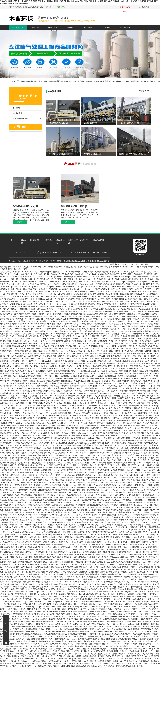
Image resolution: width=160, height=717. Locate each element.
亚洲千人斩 (81, 282)
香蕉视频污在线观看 (110, 661)
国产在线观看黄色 (106, 353)
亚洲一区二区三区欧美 (58, 304)
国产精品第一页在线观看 (68, 358)
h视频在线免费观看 (115, 584)
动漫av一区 (52, 311)
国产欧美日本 (79, 301)
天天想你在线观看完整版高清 (34, 468)
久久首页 (81, 530)
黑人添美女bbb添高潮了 (56, 309)
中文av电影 (101, 624)
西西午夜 (118, 497)
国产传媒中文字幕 (67, 378)
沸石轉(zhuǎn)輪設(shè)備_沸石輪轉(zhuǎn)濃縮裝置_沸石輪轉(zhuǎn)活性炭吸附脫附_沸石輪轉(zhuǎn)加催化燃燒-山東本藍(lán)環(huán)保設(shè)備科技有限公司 (81, 81)
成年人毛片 (93, 430)
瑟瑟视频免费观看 (111, 559)
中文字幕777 (39, 324)
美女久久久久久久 (67, 522)
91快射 (18, 549)
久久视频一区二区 (73, 366)
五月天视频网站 (17, 544)
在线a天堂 (44, 378)
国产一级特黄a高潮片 (42, 443)
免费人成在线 (6, 321)
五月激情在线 (20, 574)
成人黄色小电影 (91, 274)
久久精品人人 (109, 497)
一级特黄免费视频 (19, 326)
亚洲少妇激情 (56, 287)
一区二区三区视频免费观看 (78, 304)
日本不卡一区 (109, 368)
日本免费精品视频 (58, 609)
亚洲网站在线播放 (90, 512)
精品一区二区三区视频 (117, 495)
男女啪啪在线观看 (98, 453)
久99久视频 (125, 334)
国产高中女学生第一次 (94, 319)
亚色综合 (6, 532)
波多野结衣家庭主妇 (97, 443)
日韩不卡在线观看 (36, 430)
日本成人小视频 (100, 574)
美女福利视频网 (148, 562)
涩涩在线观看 (54, 649)
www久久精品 (85, 594)
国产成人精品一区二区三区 (107, 468)
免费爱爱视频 (128, 351)
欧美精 (5, 490)
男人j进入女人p (67, 301)
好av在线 (79, 388)
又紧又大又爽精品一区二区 (20, 388)
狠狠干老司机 (36, 299)
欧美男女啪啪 (135, 433)
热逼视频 (109, 282)
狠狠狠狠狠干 (108, 396)
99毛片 (136, 468)
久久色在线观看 (88, 272)
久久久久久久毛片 (68, 344)
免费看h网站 (8, 314)
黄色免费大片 (6, 287)
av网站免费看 (6, 326)
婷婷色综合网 (69, 314)
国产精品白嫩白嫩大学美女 (24, 611)
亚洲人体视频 (48, 664)
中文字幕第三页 (17, 614)
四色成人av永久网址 (87, 284)
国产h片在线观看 (21, 592)
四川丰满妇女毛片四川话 (12, 420)
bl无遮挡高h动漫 (98, 311)
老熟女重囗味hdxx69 (99, 393)
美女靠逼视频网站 (89, 604)
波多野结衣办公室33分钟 (78, 373)
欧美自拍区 (79, 636)
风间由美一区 (49, 505)
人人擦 (34, 398)
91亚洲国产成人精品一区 (101, 289)
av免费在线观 (112, 475)
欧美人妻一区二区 (109, 420)
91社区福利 (141, 296)
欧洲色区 (144, 458)
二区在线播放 (44, 542)
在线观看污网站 (42, 649)
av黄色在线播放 (79, 455)
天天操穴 (8, 411)
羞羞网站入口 (120, 455)
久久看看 (62, 487)
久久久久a (97, 420)
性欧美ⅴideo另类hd (121, 577)
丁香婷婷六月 (138, 659)
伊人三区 (75, 651)
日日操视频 (11, 656)
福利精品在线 (49, 453)
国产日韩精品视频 (77, 644)
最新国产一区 (114, 309)
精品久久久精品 (100, 549)
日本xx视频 (48, 376)
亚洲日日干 (156, 475)
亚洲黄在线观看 (134, 629)
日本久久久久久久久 (126, 435)
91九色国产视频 (147, 433)
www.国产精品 (8, 599)
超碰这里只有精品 (135, 331)
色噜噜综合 (19, 428)
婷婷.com (149, 641)
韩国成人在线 (148, 430)
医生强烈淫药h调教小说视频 (28, 316)
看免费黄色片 (30, 659)
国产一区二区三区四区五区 (117, 331)
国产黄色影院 (55, 428)
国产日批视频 (72, 639)
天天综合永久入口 (49, 356)
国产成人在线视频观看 (19, 344)
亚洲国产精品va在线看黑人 (132, 430)
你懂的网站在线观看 (67, 386)
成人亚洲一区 (144, 383)
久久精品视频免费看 (23, 368)
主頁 (11, 240)
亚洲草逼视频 (135, 542)
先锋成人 (121, 376)
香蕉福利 (58, 505)
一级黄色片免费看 (143, 311)
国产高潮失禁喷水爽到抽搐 (116, 443)
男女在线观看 (121, 368)
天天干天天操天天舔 (35, 616)
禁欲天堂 (26, 408)
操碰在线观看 (38, 351)
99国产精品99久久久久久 (45, 435)
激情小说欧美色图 (128, 440)
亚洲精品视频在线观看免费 (32, 621)
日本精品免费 (33, 413)
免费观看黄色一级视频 (106, 512)
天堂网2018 (91, 468)
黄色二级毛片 (91, 296)
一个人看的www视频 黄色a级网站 (96, 646)
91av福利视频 (100, 301)
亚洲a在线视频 (96, 542)
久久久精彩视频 (129, 602)
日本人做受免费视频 (12, 435)
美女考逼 (102, 430)
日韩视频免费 (10, 602)
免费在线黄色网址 (30, 291)
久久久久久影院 (6, 272)
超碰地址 (74, 329)
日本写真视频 (13, 458)
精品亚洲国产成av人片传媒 (16, 319)
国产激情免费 (92, 406)
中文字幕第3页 (8, 428)
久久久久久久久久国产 (58, 440)
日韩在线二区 (21, 349)
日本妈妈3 (51, 614)
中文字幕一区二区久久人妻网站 (79, 423)
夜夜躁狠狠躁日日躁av (55, 401)
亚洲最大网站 (19, 314)
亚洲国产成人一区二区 (31, 366)
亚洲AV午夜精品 (90, 291)
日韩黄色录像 (80, 527)
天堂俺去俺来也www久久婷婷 (22, 356)
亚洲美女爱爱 (149, 287)
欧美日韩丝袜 (130, 398)
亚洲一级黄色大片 (55, 282)
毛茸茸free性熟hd (11, 274)
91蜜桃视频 (10, 517)
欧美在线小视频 (105, 473)
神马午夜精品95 (102, 507)
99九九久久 (114, 505)
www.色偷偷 (36, 388)
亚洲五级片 (33, 592)
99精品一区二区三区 (36, 344)
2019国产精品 (143, 418)
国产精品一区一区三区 (45, 294)
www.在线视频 (137, 282)
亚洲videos (143, 589)
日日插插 (109, 492)
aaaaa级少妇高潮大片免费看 (121, 291)
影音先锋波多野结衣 (109, 445)
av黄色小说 (143, 294)
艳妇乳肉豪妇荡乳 (65, 659)
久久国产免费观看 (41, 272)
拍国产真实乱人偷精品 (65, 326)
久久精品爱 (111, 346)
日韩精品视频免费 (90, 552)
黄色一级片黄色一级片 (36, 341)
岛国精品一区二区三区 (117, 272)
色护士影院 (35, 373)
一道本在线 (68, 589)
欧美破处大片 (110, 311)
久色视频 (27, 614)
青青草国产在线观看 (83, 475)
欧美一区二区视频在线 (116, 321)
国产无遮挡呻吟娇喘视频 (32, 353)
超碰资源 (114, 435)
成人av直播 (148, 299)
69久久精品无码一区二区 (45, 475)
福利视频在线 (57, 517)
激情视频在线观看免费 (85, 584)
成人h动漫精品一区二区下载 (35, 279)
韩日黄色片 (135, 507)
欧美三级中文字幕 (16, 631)
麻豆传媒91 (151, 396)
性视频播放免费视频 (53, 530)
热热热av (43, 346)
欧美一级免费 (29, 296)
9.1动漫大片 (15, 510)
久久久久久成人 (29, 636)
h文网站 (143, 396)
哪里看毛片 (71, 470)
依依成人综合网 (145, 373)
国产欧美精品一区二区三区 (24, 624)
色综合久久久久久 (61, 473)
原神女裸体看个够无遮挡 (54, 537)
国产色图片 (35, 644)
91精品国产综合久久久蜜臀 (128, 532)
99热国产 (24, 510)
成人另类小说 (64, 644)
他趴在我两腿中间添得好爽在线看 (45, 363)
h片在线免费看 (51, 423)
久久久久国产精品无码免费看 (47, 296)
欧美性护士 (104, 428)
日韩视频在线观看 (33, 574)
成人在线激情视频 (121, 366)
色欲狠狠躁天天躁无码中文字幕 (18, 644)
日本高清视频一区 (15, 470)
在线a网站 (156, 386)
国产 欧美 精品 (139, 485)
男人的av (48, 324)
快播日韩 (147, 453)
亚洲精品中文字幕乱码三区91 (14, 331)
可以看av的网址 (72, 346)
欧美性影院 (27, 420)
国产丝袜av (49, 515)
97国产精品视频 (41, 646)
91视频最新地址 (130, 425)
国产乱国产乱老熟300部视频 (89, 490)
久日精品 (107, 656)
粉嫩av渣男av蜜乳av (12, 527)
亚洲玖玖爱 (5, 388)
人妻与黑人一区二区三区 (137, 358)
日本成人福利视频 (138, 319)
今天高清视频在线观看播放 (58, 373)
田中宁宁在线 (52, 393)
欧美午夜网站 (94, 639)
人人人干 (97, 525)
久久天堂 (80, 525)
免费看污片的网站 (16, 418)
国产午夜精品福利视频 (102, 279)
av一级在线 (151, 296)
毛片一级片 (90, 301)
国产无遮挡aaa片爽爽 (36, 284)
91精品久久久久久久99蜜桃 (122, 349)
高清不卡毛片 (11, 336)
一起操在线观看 (69, 505)
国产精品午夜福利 (7, 505)
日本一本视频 (26, 383)
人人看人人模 (142, 614)
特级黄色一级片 (61, 587)
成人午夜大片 (6, 482)
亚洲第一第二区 (106, 641)
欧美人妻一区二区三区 (130, 396)
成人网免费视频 (152, 544)
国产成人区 (74, 331)
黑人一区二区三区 (130, 465)
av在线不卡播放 (53, 651)
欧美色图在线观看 (91, 353)
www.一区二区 (44, 413)
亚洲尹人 (147, 282)
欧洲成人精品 (97, 515)
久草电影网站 (10, 368)
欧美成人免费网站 (7, 579)
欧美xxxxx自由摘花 (118, 289)
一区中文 (31, 319)
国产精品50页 (15, 383)
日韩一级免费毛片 (68, 624)
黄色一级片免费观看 (45, 455)
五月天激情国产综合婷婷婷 (100, 597)
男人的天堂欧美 (80, 589)
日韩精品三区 (99, 579)
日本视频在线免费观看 (140, 515)
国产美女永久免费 (55, 507)
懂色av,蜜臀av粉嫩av (29, 455)
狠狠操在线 (94, 401)
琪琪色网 (71, 388)
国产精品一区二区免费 (88, 403)
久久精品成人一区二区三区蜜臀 (99, 344)
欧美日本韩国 (115, 423)
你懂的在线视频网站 (90, 287)
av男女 (84, 468)
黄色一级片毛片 (117, 425)
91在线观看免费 (96, 316)
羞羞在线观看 (62, 406)
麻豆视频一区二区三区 (59, 448)
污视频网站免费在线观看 (77, 415)
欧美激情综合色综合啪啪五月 (109, 274)
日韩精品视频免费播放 (90, 641)
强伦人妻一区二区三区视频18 (26, 311)
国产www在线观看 (76, 559)
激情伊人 (13, 415)
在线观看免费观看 (16, 554)
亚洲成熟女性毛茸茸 (46, 584)
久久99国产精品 (112, 520)
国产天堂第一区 (104, 296)
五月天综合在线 (112, 391)
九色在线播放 (66, 485)
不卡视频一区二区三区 (135, 289)
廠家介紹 (35, 27)
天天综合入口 (88, 391)
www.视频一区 (31, 331)
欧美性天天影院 (38, 368)
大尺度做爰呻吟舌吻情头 (121, 344)
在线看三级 (80, 532)
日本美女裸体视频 (16, 597)
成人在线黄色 (40, 339)
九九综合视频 (39, 423)
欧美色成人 (50, 381)
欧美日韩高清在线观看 (19, 391)
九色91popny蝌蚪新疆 (86, 306)
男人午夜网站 (152, 314)
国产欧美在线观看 (101, 272)
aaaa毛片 (86, 433)
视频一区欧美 (5, 510)
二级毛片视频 (63, 311)
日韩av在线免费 (104, 287)
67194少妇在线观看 (114, 574)
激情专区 (13, 306)
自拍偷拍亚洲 (124, 475)
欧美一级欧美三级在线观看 (108, 487)
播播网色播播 (133, 304)
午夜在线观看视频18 (55, 391)
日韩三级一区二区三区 (150, 542)
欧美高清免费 (46, 314)
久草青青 (119, 346)
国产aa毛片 (29, 272)
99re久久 (109, 453)
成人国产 (15, 619)
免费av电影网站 (53, 666)
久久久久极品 (70, 574)
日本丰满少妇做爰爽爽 (86, 492)
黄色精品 (36, 378)
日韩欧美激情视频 (125, 552)
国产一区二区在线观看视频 (23, 411)
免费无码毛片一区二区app (38, 361)
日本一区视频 (126, 500)
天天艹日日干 (138, 656)
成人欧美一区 (86, 341)
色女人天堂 (141, 490)
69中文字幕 (56, 458)
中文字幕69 (88, 525)
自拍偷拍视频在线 (96, 478)
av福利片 (13, 304)
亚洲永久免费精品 (36, 487)
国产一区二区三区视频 (83, 626)
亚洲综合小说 (106, 277)
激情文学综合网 (93, 577)
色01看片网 (72, 544)
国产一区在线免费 (131, 346)
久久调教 (127, 282)
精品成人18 (143, 304)
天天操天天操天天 (80, 611)
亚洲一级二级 (63, 465)
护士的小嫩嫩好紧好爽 (32, 544)
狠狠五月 (79, 624)
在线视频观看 (138, 361)
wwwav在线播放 (42, 522)
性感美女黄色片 (100, 331)
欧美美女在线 (5, 559)
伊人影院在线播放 (52, 408)
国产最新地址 (150, 279)
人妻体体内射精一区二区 (122, 587)
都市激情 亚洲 (18, 272)
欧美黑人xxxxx (149, 321)
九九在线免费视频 (80, 294)
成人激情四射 (148, 478)
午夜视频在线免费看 (7, 549)
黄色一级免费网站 (152, 319)
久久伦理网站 (15, 334)
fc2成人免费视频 (43, 336)
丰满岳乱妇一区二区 (71, 502)
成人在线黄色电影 (113, 378)
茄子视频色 (43, 311)
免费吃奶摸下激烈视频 (124, 403)
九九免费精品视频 (67, 599)
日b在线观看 (55, 336)
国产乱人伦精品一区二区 (40, 274)
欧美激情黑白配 (109, 515)
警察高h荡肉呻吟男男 (118, 296)
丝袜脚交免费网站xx (77, 296)
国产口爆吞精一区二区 (59, 559)
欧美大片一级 (73, 316)
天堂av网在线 (74, 564)
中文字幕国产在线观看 (66, 631)
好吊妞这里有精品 (35, 500)
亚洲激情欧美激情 (114, 411)
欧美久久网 (9, 646)
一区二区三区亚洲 (50, 577)
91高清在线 (133, 527)
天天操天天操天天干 (50, 353)
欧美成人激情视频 (66, 611)
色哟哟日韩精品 (95, 304)
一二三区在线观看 (124, 326)
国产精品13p (34, 559)
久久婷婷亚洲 (58, 398)
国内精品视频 (83, 401)
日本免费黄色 (44, 304)
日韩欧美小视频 (79, 336)
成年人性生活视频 (109, 415)
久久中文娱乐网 (108, 304)
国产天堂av (59, 515)
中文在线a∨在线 (144, 522)
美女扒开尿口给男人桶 (9, 376)
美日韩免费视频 (77, 646)
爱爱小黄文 (141, 398)
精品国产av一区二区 (25, 324)
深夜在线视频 (5, 547)
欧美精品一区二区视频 (118, 329)
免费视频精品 (50, 549)
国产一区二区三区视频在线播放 (44, 420)
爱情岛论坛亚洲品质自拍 (27, 336)
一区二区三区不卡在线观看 (100, 381)
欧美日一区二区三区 (15, 465)
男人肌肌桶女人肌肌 (138, 339)
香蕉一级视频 (51, 602)
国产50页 (74, 460)
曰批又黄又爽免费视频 (32, 418)
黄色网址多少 (81, 505)
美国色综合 (133, 589)
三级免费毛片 (131, 455)
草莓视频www (72, 656)
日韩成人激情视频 (113, 334)
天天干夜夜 (111, 629)
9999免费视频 (24, 274)
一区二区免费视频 (19, 321)
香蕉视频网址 (37, 577)
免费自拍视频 (23, 490)
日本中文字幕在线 (30, 448)
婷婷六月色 (38, 411)
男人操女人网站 (91, 644)
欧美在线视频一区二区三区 (55, 368)
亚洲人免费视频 (61, 512)
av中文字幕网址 (83, 465)
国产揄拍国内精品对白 (70, 284)
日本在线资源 (61, 339)
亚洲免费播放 (126, 336)
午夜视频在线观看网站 (129, 522)
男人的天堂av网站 (99, 475)
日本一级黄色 (112, 460)
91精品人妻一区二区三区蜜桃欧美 (118, 607)
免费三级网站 (133, 624)
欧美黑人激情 (44, 440)
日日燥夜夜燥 (126, 549)
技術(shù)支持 (89, 27)
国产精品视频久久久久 (44, 334)
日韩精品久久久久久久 (95, 398)
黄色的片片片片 (16, 468)
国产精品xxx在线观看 (75, 351)
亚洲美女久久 (20, 505)
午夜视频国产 (97, 408)
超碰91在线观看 (126, 324)
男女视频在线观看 (72, 299)
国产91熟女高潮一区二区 (142, 549)
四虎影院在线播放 (124, 537)
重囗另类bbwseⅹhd (32, 428)
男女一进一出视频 (116, 507)
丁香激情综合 (71, 309)
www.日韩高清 (88, 661)
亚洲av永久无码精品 (8, 567)
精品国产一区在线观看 (31, 301)
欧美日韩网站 (79, 420)
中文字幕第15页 (47, 301)
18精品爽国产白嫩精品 (148, 378)
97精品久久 (7, 587)
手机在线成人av (69, 475)
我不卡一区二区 (11, 339)
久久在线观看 (126, 569)
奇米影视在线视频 (124, 401)
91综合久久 (126, 339)
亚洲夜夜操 (35, 463)
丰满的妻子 (25, 373)
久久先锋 (111, 393)
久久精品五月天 (44, 331)
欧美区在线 (137, 291)
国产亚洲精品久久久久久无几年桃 (116, 562)
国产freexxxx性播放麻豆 (76, 319)
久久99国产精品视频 (13, 582)
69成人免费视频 (26, 666)
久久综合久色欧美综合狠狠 (139, 277)
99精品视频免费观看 (61, 468)
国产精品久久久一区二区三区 (142, 301)
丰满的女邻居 (104, 373)
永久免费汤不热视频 (33, 589)
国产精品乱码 (81, 406)
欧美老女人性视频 (82, 321)
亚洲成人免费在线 (42, 611)
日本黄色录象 (112, 649)
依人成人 (62, 366)
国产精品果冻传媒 (10, 386)
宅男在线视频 (132, 314)
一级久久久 (4, 383)
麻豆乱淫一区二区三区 (151, 284)
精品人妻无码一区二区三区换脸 (16, 487)
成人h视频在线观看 (130, 316)
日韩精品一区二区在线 (61, 376)
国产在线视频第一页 (151, 502)
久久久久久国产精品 (74, 368)
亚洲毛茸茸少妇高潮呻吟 (22, 277)
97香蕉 (60, 577)
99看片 (86, 473)
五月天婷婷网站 (127, 274)
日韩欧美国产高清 (124, 284)
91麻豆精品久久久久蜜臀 (37, 651)
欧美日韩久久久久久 (134, 381)
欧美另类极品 (92, 589)
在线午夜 (29, 520)
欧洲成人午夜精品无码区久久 (34, 438)
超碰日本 (3, 611)
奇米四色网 (142, 415)
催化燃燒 (16, 108)
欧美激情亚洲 (54, 272)
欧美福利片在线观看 (97, 326)
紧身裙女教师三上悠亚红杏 (27, 304)
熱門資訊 (21, 126)
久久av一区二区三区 (53, 284)
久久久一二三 (106, 349)
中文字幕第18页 (39, 552)
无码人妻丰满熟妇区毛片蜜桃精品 (22, 497)
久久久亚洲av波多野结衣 (123, 413)
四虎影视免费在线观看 (134, 502)
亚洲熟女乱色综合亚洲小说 (33, 492)
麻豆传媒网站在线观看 (126, 406)
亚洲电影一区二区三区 (134, 321)
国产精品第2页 (111, 485)
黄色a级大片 (79, 274)
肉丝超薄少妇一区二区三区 (121, 530)
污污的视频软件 (100, 324)
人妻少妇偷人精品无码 (37, 391)
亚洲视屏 (117, 440)
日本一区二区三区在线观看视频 (70, 363)
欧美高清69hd (13, 445)
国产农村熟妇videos (146, 604)
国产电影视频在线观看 (70, 458)
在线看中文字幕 (49, 502)
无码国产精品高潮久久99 (94, 418)
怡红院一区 (110, 301)
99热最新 (24, 346)
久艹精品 (89, 420)
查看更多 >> (144, 91)
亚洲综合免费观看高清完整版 (19, 540)
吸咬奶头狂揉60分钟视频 (32, 535)
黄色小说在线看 (42, 425)
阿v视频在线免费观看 (63, 277)
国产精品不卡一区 (123, 301)
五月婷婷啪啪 (95, 547)
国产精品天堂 (62, 552)
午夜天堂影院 (26, 363)
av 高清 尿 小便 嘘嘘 (30, 470)
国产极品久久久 (108, 634)
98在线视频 (93, 480)
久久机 (28, 515)
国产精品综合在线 (101, 358)
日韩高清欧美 (21, 453)
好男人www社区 (38, 599)
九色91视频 (79, 554)
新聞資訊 (36, 240)
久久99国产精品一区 (38, 393)
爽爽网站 (45, 371)
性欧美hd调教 (86, 408)
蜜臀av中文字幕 (142, 557)
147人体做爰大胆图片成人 (133, 299)
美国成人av (4, 296)
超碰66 (134, 537)
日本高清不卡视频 (146, 346)
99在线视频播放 (146, 450)
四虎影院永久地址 (83, 393)
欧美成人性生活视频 (143, 309)
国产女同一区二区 (34, 371)
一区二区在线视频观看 (89, 425)
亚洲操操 (74, 438)
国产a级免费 (77, 277)
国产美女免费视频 (10, 661)
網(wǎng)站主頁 (18, 27)
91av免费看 (118, 282)
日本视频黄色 (100, 346)
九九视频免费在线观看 (75, 353)
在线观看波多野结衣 (124, 515)
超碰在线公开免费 (43, 626)
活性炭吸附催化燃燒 (20, 119)
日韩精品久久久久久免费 (23, 443)
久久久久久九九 (114, 480)
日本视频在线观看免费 (118, 428)
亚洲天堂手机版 (107, 413)
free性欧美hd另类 (60, 334)
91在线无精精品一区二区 (126, 311)
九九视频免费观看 (141, 413)
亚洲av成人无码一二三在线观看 (102, 666)
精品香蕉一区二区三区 (98, 321)
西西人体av (95, 277)
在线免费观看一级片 (30, 282)
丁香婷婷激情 (100, 460)
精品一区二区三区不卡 (55, 279)
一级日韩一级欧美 (114, 549)
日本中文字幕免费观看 (142, 349)
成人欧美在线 (73, 607)
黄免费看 (156, 373)
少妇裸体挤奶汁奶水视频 (129, 294)
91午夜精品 (50, 339)
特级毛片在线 (58, 604)
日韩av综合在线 (94, 294)
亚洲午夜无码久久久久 (84, 386)
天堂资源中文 (143, 537)
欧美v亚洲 (90, 530)
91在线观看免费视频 (25, 415)
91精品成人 (71, 495)
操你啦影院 (42, 460)
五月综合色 (77, 391)
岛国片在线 (152, 415)
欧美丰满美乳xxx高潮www (14, 423)
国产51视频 (153, 294)
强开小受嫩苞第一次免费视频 (118, 306)
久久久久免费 (149, 535)
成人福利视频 (63, 289)
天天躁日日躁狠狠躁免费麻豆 (62, 413)
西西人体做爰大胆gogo (140, 597)
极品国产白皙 (82, 309)
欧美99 (19, 664)
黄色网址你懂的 (70, 482)
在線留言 (84, 240)
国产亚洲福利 (69, 279)
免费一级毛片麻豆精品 (72, 641)
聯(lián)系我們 (124, 27)
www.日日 (29, 607)
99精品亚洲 (142, 314)
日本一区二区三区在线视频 (142, 401)
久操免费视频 (34, 485)
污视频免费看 (64, 331)
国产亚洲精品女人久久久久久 (98, 505)
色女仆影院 (13, 490)
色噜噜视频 (20, 450)
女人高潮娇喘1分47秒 (92, 634)
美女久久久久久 (9, 349)
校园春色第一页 (84, 438)
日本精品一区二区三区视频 (128, 383)
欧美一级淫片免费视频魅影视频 (49, 532)
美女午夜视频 (105, 567)
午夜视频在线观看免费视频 (103, 366)
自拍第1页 (114, 450)
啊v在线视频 (30, 480)
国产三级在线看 (113, 522)
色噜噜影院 (119, 621)
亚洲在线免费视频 (37, 408)
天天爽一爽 (132, 296)
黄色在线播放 (23, 309)
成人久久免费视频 (121, 527)
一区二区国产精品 (73, 487)
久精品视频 (120, 398)
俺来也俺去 (96, 413)
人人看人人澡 (138, 287)
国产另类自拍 (144, 532)
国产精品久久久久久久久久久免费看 (105, 482)
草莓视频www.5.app (39, 329)
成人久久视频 (54, 378)
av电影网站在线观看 (102, 530)
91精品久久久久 (64, 329)
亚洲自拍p (87, 289)
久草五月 (62, 319)
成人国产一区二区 (99, 540)
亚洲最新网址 (121, 629)
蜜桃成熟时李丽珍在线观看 (122, 287)
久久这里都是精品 (21, 430)
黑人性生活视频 (21, 564)
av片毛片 (43, 321)
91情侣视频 (117, 631)
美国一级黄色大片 (81, 567)
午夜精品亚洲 (66, 336)
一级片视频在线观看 (89, 356)
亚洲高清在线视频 (75, 473)
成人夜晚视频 (15, 363)
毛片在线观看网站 (93, 532)
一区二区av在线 (75, 448)
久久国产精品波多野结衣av (124, 353)
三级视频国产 (132, 368)
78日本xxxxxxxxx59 (88, 361)
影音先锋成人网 (48, 654)
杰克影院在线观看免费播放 (106, 284)
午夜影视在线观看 (97, 607)
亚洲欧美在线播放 (34, 349)
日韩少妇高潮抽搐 (133, 495)
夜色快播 (107, 478)
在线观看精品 (130, 517)
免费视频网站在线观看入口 (73, 291)
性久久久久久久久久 (110, 542)
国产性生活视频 (21, 654)
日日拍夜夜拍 (144, 316)
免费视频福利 (86, 366)
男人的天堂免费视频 (150, 423)
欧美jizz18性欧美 (103, 356)
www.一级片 (108, 408)
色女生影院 (123, 505)
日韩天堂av (79, 450)
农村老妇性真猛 (114, 336)
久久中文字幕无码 (52, 341)
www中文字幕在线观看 (64, 294)
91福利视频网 (136, 334)
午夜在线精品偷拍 (39, 306)
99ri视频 (117, 396)
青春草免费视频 (121, 304)
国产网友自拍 (136, 644)
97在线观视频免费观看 (139, 393)
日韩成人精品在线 (17, 358)
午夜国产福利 (151, 344)
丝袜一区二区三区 (43, 659)
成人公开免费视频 (10, 309)
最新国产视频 (74, 311)
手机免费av (141, 425)
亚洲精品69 (124, 594)
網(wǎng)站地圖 (144, 7)
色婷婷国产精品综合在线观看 (53, 349)
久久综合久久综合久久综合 (147, 564)
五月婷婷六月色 (104, 291)
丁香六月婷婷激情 (119, 314)
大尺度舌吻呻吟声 (34, 654)
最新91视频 (132, 408)
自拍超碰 (21, 339)
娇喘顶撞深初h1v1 (40, 579)
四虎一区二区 (26, 572)
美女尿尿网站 (24, 619)
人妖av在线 (95, 438)
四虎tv (25, 381)
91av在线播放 (11, 324)
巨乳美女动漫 (126, 378)
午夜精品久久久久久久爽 (68, 492)
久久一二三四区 (44, 448)
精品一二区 (105, 490)
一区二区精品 (84, 651)
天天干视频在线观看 (69, 530)
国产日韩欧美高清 (121, 463)
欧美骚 (155, 549)
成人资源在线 (82, 544)
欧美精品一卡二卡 (83, 654)
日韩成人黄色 (36, 458)
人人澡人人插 (100, 306)
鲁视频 (35, 383)
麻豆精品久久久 (76, 289)
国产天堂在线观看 (24, 306)
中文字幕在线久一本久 (13, 353)
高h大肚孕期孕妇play (97, 334)
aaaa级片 (86, 277)
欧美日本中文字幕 (107, 577)
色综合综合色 (65, 569)
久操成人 (31, 522)
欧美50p (3, 396)
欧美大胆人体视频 (123, 393)
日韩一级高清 (104, 450)
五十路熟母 (61, 420)
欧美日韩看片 (47, 388)
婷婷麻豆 (107, 314)
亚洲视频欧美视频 (83, 631)
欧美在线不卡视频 (37, 549)
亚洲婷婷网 (52, 329)
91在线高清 (17, 492)
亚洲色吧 (62, 353)
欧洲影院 (113, 537)
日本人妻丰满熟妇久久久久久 (55, 351)
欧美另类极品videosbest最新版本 (138, 376)
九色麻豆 (54, 331)
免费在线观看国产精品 (23, 552)
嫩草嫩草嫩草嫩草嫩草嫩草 (78, 334)
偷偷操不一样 (111, 326)
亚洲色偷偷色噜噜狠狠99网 (28, 473)
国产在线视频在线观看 (38, 557)
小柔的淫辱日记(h (46, 473)
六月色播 (115, 277)
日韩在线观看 (16, 406)
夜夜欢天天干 (69, 515)
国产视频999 (45, 644)
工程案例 (106, 27)
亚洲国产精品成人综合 (35, 567)
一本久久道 (136, 438)
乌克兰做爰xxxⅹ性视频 (39, 619)
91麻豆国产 (132, 490)
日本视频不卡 (141, 440)
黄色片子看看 (31, 294)
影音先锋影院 (84, 316)
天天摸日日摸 (51, 445)
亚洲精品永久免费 (119, 582)
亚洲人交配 (147, 291)
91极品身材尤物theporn (150, 480)
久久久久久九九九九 (17, 515)
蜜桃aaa (96, 299)
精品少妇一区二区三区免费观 (75, 557)
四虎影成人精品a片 (115, 465)
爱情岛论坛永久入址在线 (93, 562)
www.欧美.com (32, 326)
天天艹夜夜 (64, 572)
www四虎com (142, 388)
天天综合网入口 (71, 306)
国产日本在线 (117, 299)
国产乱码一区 (153, 358)
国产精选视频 (50, 406)
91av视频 (53, 371)
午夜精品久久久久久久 (135, 272)
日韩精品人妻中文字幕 (142, 403)
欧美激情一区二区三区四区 (40, 609)
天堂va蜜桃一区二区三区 (71, 287)
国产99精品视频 (82, 478)
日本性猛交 (4, 361)
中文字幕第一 (153, 594)
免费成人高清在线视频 (26, 425)
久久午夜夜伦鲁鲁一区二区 (83, 485)
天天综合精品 (84, 458)
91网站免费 (123, 277)
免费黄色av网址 (122, 589)
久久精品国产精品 (139, 634)
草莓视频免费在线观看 (41, 287)
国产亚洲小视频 (62, 525)
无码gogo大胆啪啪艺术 (138, 306)
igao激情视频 (85, 666)
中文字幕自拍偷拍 (29, 406)
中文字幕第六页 (53, 661)
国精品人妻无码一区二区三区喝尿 (28, 478)
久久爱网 (32, 396)
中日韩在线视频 (94, 611)
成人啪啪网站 (38, 277)
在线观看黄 (68, 398)
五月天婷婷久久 (33, 321)
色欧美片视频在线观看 (137, 448)
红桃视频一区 (10, 450)
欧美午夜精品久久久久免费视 (16, 371)
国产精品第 (44, 316)
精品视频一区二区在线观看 (107, 376)
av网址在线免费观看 (100, 341)
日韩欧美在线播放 (108, 438)
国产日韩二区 (65, 646)
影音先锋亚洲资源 (81, 537)
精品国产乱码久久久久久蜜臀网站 (144, 326)
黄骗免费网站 (65, 651)
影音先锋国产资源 (82, 378)
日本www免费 (55, 274)
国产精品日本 (27, 287)
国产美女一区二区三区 (83, 314)
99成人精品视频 (113, 324)
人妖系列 (135, 607)
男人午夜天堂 (22, 361)
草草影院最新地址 (16, 296)
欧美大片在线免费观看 (51, 500)
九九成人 (61, 299)
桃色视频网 (134, 450)
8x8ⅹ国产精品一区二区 (11, 542)
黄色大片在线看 (45, 629)
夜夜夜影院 (45, 574)
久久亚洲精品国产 (127, 309)
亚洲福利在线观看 (15, 289)
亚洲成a (139, 406)
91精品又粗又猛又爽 (66, 321)
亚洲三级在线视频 (52, 386)
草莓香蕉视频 (64, 418)
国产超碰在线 (108, 455)
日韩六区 (95, 664)
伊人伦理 (76, 500)
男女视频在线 (60, 639)
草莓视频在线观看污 (78, 376)
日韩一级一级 (108, 616)
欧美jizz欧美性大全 (49, 299)
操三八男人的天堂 (75, 512)
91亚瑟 (74, 490)
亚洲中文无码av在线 (126, 559)
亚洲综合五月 (42, 289)
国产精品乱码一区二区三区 (121, 356)
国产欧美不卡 (67, 433)
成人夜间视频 (26, 398)
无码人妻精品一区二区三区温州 (77, 349)
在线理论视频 (140, 353)
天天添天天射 (137, 284)
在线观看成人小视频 (97, 378)
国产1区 (43, 512)
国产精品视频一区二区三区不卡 (143, 420)
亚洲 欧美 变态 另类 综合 (116, 363)
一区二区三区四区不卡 (141, 552)
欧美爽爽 (72, 525)
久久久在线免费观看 (86, 346)
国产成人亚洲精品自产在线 (126, 388)
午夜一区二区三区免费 (58, 316)
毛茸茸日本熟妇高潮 (32, 314)
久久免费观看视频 (41, 562)
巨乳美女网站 (16, 604)
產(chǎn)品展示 (53, 27)
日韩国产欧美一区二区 (63, 411)
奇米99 (114, 552)
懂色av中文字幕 (60, 470)
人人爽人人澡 (86, 311)
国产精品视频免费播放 (47, 326)
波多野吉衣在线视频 (96, 544)
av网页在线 (91, 455)
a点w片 (146, 443)
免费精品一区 (26, 401)
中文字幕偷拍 (106, 299)
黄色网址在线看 (86, 299)
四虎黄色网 (149, 289)
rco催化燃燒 (17, 113)
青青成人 (154, 664)
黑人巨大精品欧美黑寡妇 (96, 282)
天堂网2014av (151, 398)
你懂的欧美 (53, 465)
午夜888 (99, 455)
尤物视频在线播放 (69, 282)
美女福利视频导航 (46, 527)
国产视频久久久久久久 (84, 279)
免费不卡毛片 (75, 616)
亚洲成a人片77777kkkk (106, 403)
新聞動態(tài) (71, 27)
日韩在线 (133, 646)
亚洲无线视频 (58, 314)
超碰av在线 (76, 361)
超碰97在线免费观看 (121, 599)
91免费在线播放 (80, 398)
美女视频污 (116, 500)
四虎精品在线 (133, 371)
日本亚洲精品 (84, 607)
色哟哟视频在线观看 (25, 562)
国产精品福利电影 (39, 401)
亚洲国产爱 (127, 453)
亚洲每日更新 (16, 301)
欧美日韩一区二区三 (86, 460)
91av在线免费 (147, 363)
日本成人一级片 (139, 497)
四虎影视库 (75, 341)
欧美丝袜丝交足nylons (123, 592)
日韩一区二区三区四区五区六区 (88, 371)
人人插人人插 (98, 314)
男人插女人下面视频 (82, 463)
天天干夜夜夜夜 (123, 433)
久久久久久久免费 (148, 470)
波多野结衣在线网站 (126, 487)
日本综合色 (68, 381)
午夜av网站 (119, 510)
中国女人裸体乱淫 (95, 415)
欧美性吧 (124, 358)
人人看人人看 (96, 619)
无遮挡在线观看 (148, 592)
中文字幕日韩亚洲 (140, 324)
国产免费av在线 (150, 587)
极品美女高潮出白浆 (72, 445)
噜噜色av (108, 418)
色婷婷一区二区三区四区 (118, 341)
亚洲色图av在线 (65, 361)
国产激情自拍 (132, 418)
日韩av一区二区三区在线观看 (54, 480)
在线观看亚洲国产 (46, 470)
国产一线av (77, 433)
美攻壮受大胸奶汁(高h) (123, 361)
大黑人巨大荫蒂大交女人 (51, 478)
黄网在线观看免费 (29, 289)
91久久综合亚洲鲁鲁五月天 (93, 368)
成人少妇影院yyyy (84, 383)
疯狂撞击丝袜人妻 (123, 420)
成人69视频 (53, 361)
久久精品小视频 (6, 393)
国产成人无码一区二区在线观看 (50, 291)
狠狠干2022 (93, 373)
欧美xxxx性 (43, 282)
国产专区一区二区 (82, 326)
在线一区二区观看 (38, 445)
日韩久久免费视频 (117, 611)
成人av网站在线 (90, 624)
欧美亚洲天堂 (101, 517)
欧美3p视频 (4, 468)
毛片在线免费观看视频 (8, 425)
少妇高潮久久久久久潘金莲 (64, 527)
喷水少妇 (60, 445)
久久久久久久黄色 (64, 430)
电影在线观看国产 (34, 564)
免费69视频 (53, 289)
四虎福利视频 (45, 559)
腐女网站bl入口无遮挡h (120, 279)
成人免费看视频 (102, 329)
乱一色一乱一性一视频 (8, 316)
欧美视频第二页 (14, 398)
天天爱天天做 (70, 621)
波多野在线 (100, 492)
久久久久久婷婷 (78, 542)
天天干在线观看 (67, 274)
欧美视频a (123, 619)
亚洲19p (115, 478)
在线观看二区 (49, 411)
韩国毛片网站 (84, 428)
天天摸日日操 (65, 341)
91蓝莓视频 (7, 440)
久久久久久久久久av (19, 284)
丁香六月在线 (82, 480)
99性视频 (124, 572)
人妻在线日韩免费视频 (29, 542)
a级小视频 (132, 463)
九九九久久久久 (153, 490)
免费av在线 (16, 287)
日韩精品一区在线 (119, 418)
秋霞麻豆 (122, 654)
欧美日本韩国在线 (68, 626)
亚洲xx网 (57, 301)
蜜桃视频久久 (71, 480)
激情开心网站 (100, 572)
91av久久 (71, 406)
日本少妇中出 (73, 403)
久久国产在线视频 (21, 495)
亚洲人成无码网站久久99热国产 (31, 376)
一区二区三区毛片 (98, 458)
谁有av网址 (29, 423)
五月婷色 (6, 614)
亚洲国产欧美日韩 (80, 659)
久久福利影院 (135, 562)
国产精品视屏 (25, 445)
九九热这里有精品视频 (66, 371)
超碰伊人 (8, 557)
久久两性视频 (52, 321)
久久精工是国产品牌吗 (123, 634)
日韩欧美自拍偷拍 (125, 391)
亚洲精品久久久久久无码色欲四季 (136, 584)
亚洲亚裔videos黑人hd (49, 366)
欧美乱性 (59, 381)
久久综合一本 (107, 557)
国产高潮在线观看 (31, 440)
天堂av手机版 (94, 567)
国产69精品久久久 (84, 482)
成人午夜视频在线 (86, 331)
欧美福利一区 (143, 492)
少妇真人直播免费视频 (23, 351)
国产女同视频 (117, 473)
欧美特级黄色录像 (137, 279)
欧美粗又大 (94, 473)
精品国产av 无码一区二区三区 (78, 339)
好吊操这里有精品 (18, 294)
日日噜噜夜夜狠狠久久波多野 (46, 450)
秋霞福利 (92, 440)
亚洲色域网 (95, 428)
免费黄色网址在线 (16, 279)
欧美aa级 (38, 356)
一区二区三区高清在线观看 (71, 272)
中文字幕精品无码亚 (74, 324)
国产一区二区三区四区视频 (23, 530)
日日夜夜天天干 (59, 324)
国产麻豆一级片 (122, 448)
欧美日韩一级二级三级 (137, 572)
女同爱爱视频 (114, 358)
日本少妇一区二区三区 (21, 433)
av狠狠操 (31, 475)
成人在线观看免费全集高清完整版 (92, 520)
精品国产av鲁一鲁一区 (151, 381)
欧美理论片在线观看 (43, 497)
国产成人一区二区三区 (143, 329)
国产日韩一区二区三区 (51, 569)
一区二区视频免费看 (123, 438)
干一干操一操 (51, 552)
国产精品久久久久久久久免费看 (20, 525)
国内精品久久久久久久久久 (46, 396)
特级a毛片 (28, 579)
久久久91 (18, 282)
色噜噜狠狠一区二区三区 (143, 274)
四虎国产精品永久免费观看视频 (130, 478)
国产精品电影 (99, 391)
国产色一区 (30, 339)
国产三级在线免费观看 (56, 346)
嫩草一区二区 (20, 607)
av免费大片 (4, 415)
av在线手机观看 (9, 507)
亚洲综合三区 (9, 311)
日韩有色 (60, 356)
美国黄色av (142, 554)
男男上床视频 (154, 413)
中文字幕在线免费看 (80, 411)
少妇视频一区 (138, 453)
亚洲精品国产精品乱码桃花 (125, 666)
